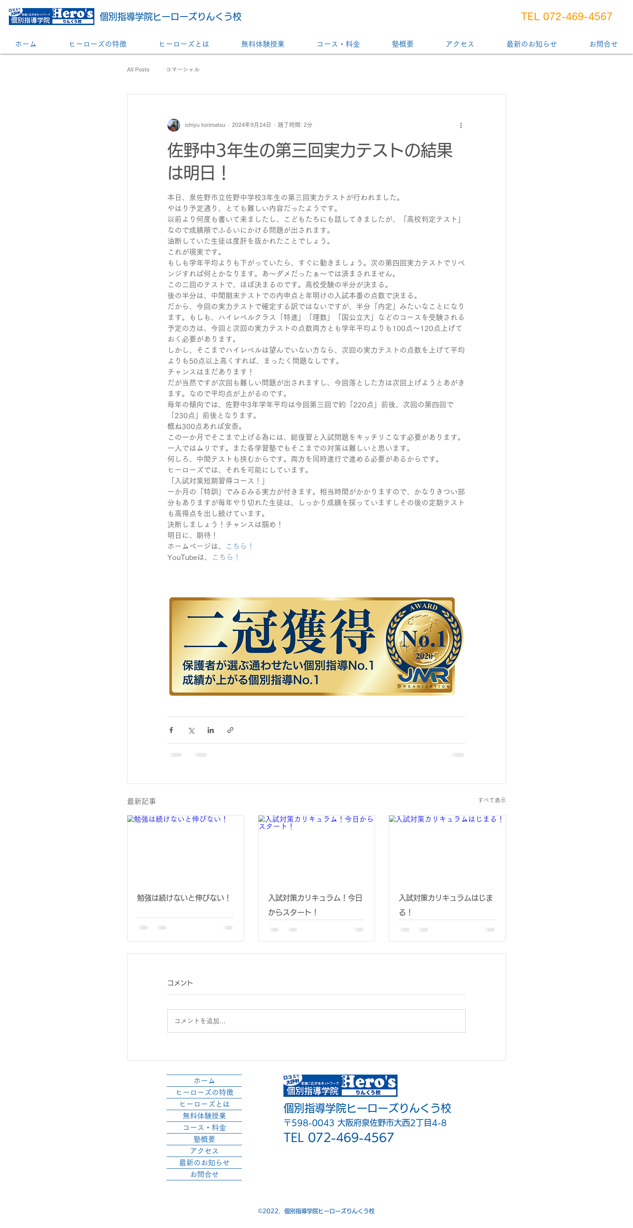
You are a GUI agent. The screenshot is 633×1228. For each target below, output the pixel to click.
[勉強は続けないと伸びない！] (185, 848)
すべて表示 (492, 800)
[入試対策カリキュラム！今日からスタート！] (316, 848)
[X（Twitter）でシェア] (191, 730)
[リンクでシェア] (230, 730)
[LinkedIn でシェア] (210, 730)
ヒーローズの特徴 (204, 1092)
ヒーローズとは (204, 1104)
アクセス (204, 1151)
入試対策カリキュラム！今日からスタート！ (315, 905)
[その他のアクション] (461, 125)
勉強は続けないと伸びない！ (184, 897)
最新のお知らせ (204, 1162)
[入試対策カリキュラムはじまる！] (447, 848)
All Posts (138, 69)
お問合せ (204, 1174)
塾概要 (204, 1139)
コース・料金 (204, 1127)
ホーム (204, 1080)
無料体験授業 (204, 1115)
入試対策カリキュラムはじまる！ (446, 905)
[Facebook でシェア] (171, 730)
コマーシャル (183, 69)
